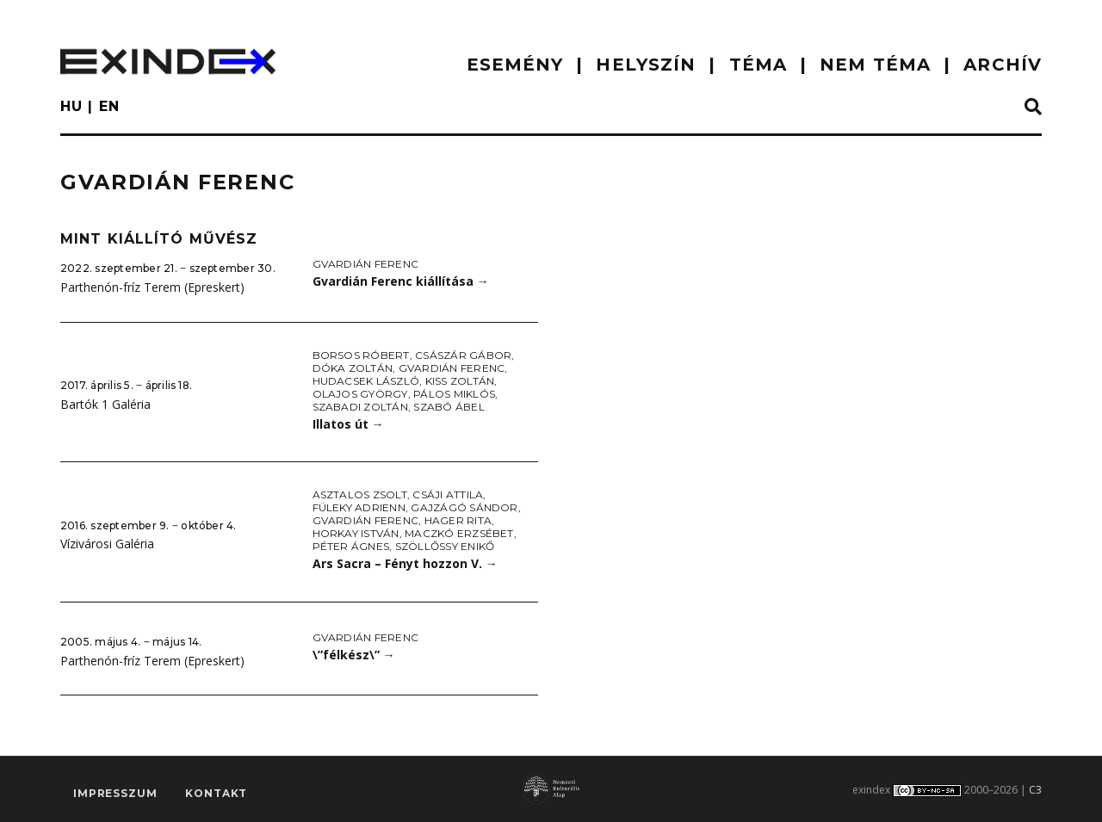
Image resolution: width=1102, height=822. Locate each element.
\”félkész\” (354, 654)
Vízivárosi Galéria (107, 543)
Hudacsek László (366, 380)
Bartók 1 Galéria (105, 404)
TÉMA (758, 64)
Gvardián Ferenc (366, 263)
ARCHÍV (1002, 64)
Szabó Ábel (448, 406)
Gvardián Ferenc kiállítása (401, 281)
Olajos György (360, 393)
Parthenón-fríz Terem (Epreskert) (152, 287)
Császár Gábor (463, 355)
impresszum (115, 793)
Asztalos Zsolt (360, 494)
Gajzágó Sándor (464, 507)
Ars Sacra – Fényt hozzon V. (405, 563)
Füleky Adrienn (359, 507)
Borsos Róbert (361, 355)
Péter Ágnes (351, 546)
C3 (1035, 789)
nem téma (875, 64)
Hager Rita (458, 520)
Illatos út (348, 424)
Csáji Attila (447, 494)
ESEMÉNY (515, 64)
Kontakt (216, 793)
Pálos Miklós (454, 393)
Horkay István (356, 533)
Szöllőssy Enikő (445, 546)
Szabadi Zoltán (360, 406)
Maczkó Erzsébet (459, 533)
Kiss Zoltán (460, 380)
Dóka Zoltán (353, 368)
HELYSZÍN (646, 64)
